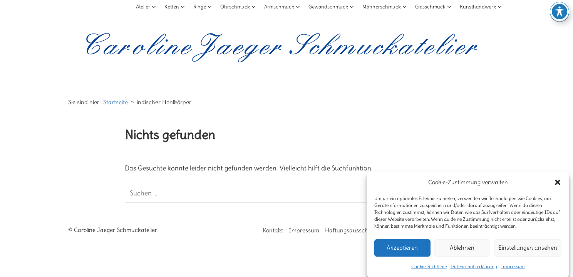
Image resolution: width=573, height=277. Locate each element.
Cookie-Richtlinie (429, 269)
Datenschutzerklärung (474, 269)
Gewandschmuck (331, 6)
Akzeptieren (402, 250)
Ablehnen (462, 250)
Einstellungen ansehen (527, 250)
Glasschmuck (433, 6)
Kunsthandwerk (481, 6)
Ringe (202, 6)
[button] (557, 185)
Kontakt (273, 230)
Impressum (513, 269)
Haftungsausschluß (350, 230)
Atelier (146, 6)
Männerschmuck (384, 6)
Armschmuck (282, 6)
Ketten (174, 6)
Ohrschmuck (238, 6)
